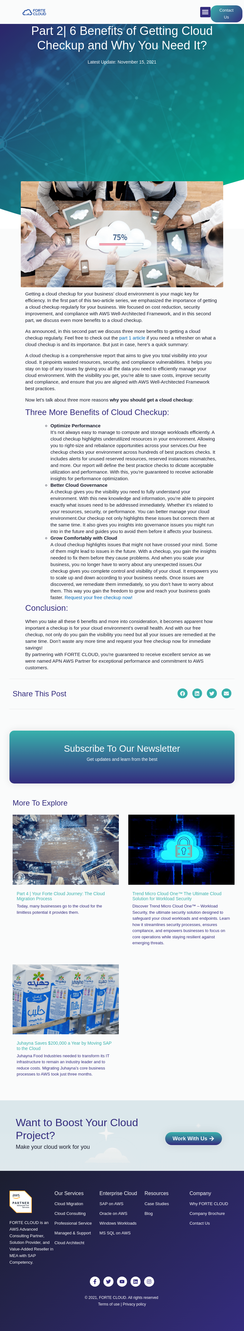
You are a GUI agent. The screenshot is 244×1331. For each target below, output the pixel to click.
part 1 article (132, 337)
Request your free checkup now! (99, 597)
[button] (205, 12)
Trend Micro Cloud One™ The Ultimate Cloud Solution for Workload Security (176, 896)
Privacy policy (134, 1304)
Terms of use (109, 1304)
